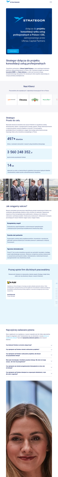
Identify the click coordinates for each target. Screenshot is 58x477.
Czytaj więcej (13, 51)
